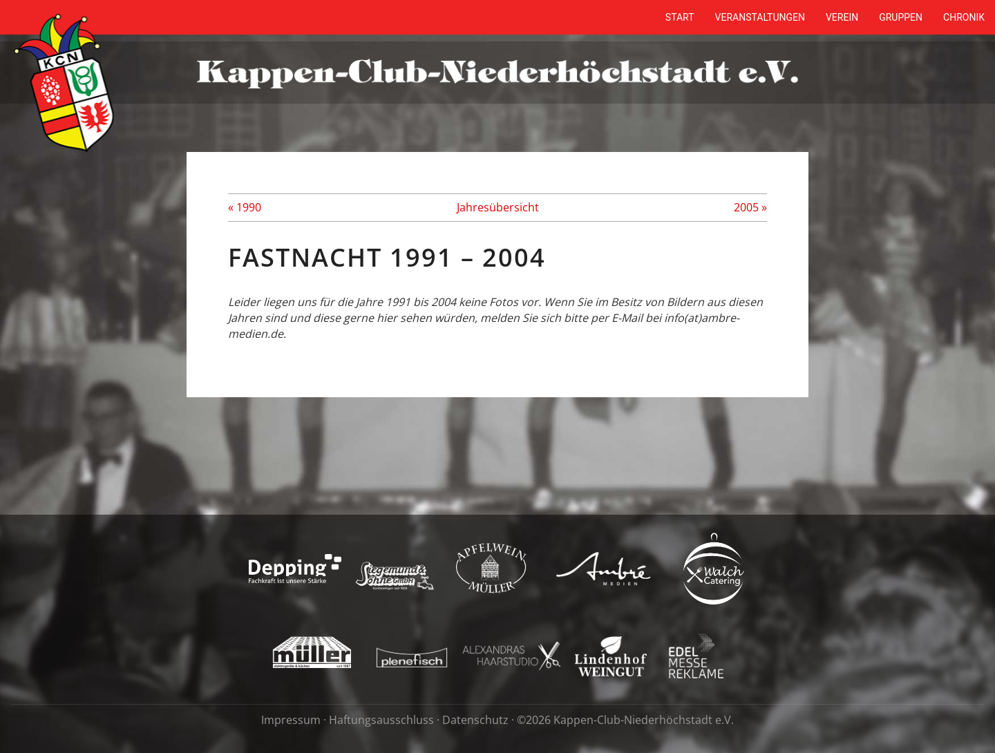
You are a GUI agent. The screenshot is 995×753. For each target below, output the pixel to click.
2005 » (750, 207)
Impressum (291, 719)
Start (679, 17)
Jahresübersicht (498, 207)
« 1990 (244, 207)
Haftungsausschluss (381, 719)
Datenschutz (475, 719)
